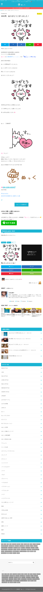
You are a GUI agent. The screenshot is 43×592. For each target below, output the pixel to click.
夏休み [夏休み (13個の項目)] (31, 551)
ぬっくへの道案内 (20, 204)
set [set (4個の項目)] (28, 544)
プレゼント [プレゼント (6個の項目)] (29, 549)
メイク (3, 494)
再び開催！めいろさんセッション (16, 339)
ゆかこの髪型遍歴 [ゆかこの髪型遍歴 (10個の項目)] (17, 547)
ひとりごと (4, 419)
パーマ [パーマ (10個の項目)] (15, 549)
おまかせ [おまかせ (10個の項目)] (17, 546)
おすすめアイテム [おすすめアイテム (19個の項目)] (4, 546)
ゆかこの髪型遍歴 (5, 435)
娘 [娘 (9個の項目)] (8, 582)
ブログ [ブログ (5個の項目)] (18, 549)
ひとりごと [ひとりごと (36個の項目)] (10, 547)
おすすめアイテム (5, 399)
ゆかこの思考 (4, 427)
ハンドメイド (4, 463)
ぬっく (9, 242)
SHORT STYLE (5, 392)
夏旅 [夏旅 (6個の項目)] (34, 551)
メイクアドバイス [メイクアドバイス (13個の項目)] (8, 551)
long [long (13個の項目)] (10, 544)
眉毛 (2, 522)
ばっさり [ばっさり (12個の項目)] (35, 546)
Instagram (30, 301)
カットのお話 (4, 447)
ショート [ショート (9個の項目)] (32, 547)
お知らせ (4, 242)
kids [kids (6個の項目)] (7, 544)
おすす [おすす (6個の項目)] (34, 544)
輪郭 (2, 530)
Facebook (24, 301)
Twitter (18, 301)
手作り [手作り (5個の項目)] (14, 553)
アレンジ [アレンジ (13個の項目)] (23, 547)
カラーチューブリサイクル (7, 451)
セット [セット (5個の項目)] (36, 547)
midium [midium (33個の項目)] (18, 544)
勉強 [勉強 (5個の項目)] (28, 551)
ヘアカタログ (4, 482)
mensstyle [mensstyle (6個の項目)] (14, 544)
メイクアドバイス (5, 498)
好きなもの (4, 514)
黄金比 (3, 534)
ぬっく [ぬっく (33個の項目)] (31, 546)
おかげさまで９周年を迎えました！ (16, 333)
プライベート (4, 478)
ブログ (3, 474)
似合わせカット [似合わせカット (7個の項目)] (16, 551)
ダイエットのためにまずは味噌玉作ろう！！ (18, 351)
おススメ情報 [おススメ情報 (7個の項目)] (22, 546)
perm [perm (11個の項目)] (22, 544)
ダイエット (4, 459)
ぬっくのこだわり (5, 415)
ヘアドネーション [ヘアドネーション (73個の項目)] (35, 549)
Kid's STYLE (4, 376)
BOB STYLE (4, 368)
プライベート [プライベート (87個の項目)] (23, 549)
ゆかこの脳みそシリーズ (7, 431)
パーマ (3, 470)
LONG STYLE (4, 380)
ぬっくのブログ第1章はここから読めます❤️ (22, 8)
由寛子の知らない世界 (6, 518)
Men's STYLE (4, 384)
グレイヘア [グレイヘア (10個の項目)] (28, 547)
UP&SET (3, 396)
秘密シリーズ (4, 526)
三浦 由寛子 (11, 293)
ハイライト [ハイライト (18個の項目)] (10, 549)
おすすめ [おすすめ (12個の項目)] (38, 544)
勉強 (2, 506)
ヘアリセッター (5, 490)
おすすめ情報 (4, 403)
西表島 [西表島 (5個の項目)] (18, 553)
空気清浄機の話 (11, 356)
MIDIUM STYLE (5, 388)
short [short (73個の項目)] (31, 544)
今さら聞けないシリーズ (7, 502)
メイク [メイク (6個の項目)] (2, 551)
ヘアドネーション (5, 486)
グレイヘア (4, 455)
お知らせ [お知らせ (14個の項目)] (27, 546)
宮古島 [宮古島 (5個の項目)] (11, 553)
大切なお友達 (4, 510)
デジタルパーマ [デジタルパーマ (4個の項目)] (4, 549)
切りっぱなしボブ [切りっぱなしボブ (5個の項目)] (23, 551)
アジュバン (4, 443)
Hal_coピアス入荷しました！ (15, 345)
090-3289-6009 (8, 187)
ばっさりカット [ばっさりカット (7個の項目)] (4, 547)
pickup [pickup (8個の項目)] (25, 544)
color (2, 372)
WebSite (12, 301)
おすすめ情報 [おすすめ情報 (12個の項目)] (11, 546)
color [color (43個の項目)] (5, 544)
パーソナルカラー (5, 467)
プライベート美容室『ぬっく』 (17, 589)
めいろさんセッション (6, 423)
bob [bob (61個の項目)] (2, 544)
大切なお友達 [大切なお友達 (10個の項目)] (3, 553)
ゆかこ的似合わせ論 (6, 439)
